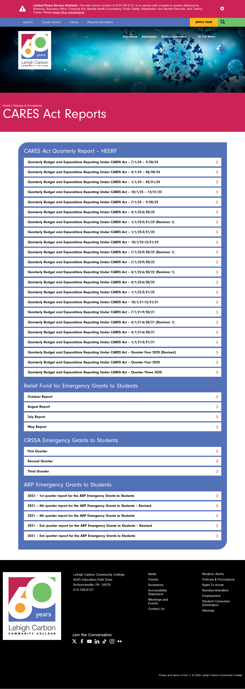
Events (153, 580)
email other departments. (69, 12)
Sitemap (208, 611)
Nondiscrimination (215, 590)
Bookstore (155, 585)
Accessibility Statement (157, 592)
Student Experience (174, 36)
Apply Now (204, 22)
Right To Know (213, 585)
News (152, 574)
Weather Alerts (213, 574)
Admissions (149, 36)
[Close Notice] (222, 9)
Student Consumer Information (216, 603)
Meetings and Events (158, 602)
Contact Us (156, 609)
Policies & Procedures (27, 106)
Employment (211, 596)
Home (6, 106)
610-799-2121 (83, 590)
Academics (130, 36)
